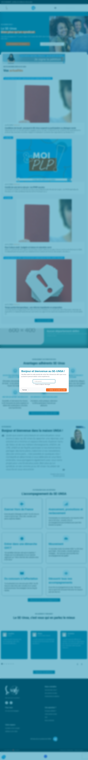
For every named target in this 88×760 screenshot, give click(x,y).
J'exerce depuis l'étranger (41, 384)
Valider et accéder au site (56, 390)
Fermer (24, 390)
